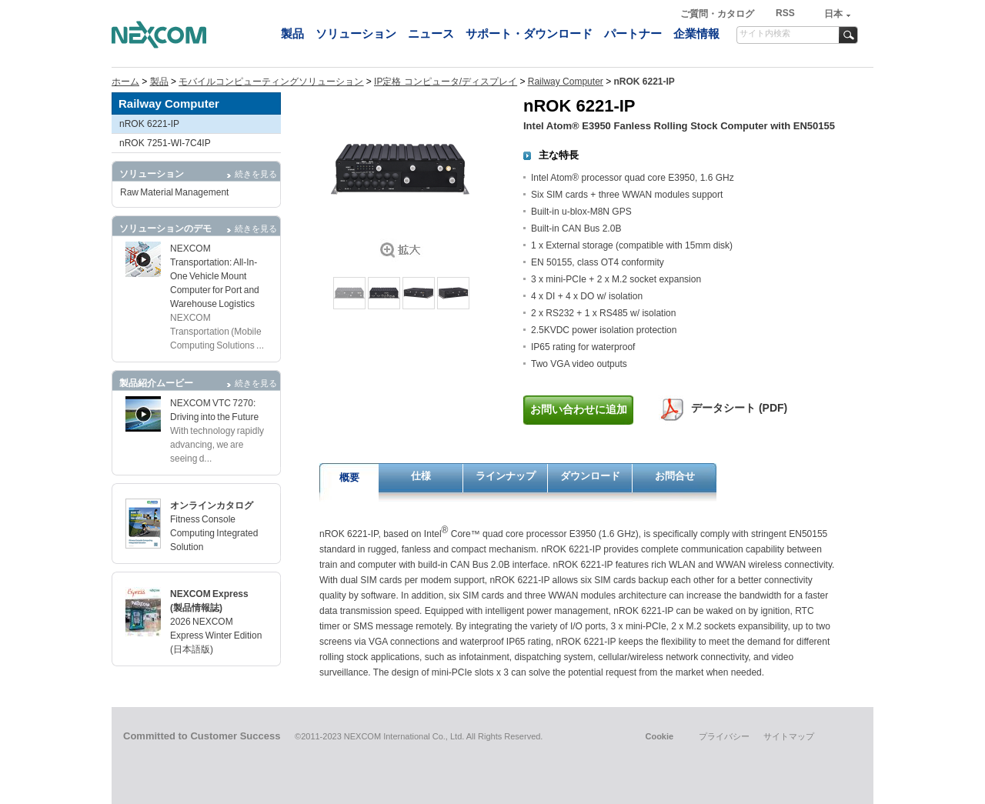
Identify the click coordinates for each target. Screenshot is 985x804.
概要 (349, 477)
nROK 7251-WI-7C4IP (165, 143)
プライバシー (724, 736)
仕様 (421, 476)
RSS (785, 13)
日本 (833, 13)
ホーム (125, 81)
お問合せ (675, 476)
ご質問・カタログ (718, 13)
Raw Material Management (174, 192)
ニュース (431, 33)
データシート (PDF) (739, 408)
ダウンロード (590, 476)
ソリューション (356, 33)
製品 (292, 33)
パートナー (633, 33)
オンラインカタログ (211, 505)
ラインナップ (506, 476)
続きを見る (256, 173)
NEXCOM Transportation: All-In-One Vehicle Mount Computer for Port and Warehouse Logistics (214, 276)
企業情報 (696, 33)
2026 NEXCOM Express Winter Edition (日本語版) (216, 635)
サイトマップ (788, 736)
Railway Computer (565, 81)
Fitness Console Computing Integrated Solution (214, 533)
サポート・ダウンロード (529, 33)
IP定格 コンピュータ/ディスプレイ (445, 81)
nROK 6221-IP (149, 123)
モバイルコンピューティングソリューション (271, 81)
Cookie (659, 736)
